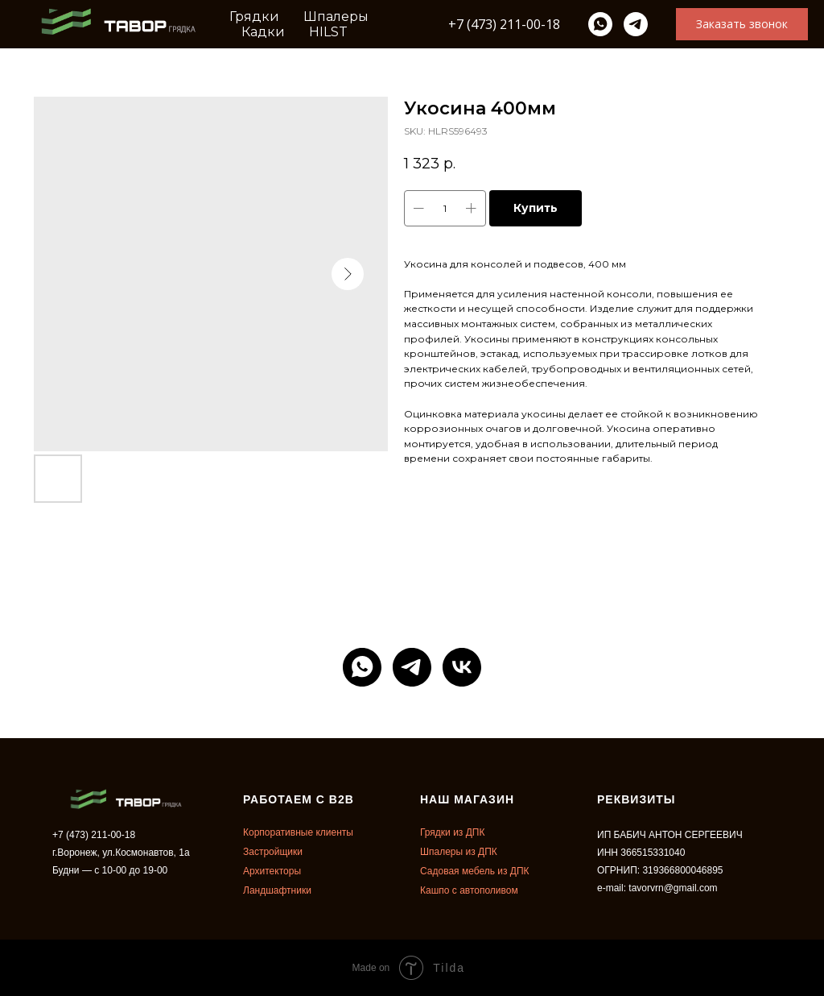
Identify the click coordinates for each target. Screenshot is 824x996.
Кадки (263, 31)
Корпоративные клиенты (298, 832)
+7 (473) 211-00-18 (504, 24)
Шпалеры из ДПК (458, 851)
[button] (742, 24)
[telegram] (636, 24)
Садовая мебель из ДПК (474, 871)
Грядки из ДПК (452, 832)
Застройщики (273, 851)
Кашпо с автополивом (469, 890)
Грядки (254, 16)
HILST (328, 31)
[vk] (462, 667)
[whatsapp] (600, 24)
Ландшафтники (277, 890)
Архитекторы (272, 871)
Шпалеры (336, 16)
